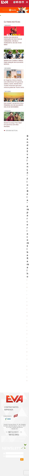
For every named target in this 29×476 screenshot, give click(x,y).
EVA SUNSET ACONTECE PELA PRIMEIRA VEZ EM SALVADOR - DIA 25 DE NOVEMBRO (14, 100)
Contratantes (11, 407)
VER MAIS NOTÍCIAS (10, 130)
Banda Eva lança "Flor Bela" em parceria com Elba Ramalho (14, 119)
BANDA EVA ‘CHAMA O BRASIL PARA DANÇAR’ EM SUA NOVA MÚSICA (14, 57)
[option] (14, 10)
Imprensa (8, 409)
